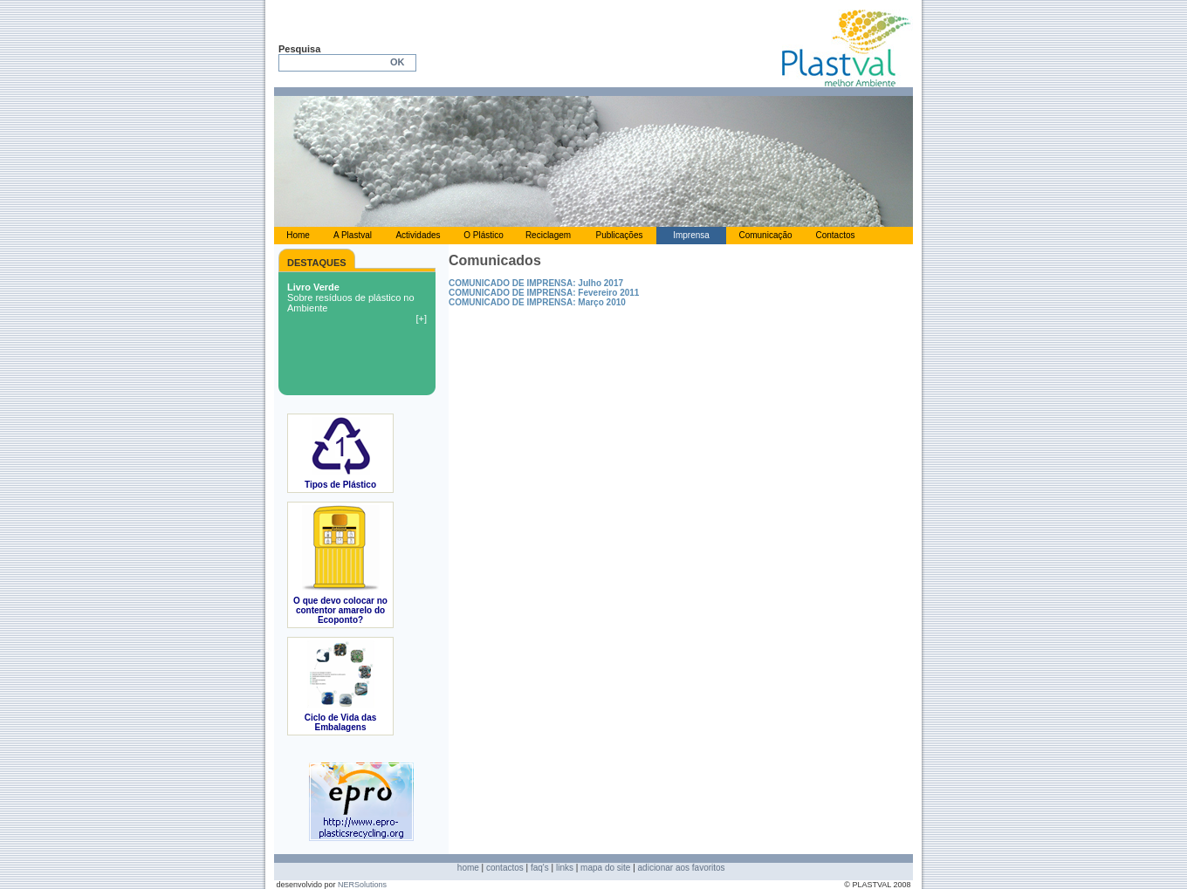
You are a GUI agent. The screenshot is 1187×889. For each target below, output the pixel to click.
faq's (540, 867)
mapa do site (605, 867)
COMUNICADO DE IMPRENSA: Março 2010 (537, 302)
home (468, 867)
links (564, 867)
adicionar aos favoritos (681, 867)
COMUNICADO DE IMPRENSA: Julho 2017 (536, 283)
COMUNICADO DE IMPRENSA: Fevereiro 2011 (544, 292)
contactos (505, 867)
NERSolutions (362, 884)
